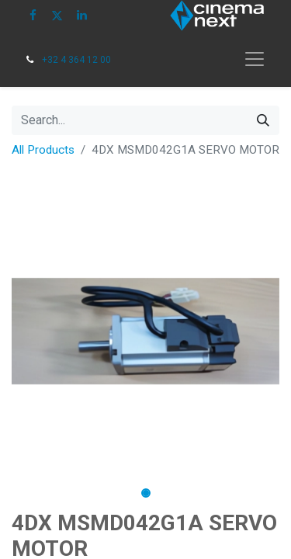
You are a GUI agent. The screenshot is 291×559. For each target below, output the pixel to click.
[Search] (263, 120)
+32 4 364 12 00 (76, 59)
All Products (43, 150)
